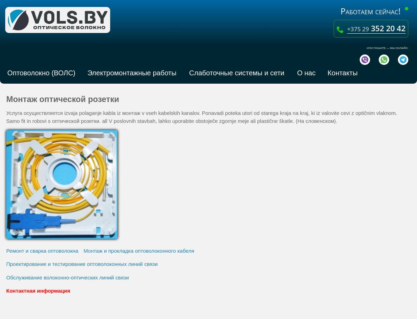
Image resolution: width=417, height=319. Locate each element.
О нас (304, 73)
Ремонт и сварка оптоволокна (42, 251)
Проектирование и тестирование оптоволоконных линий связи (82, 264)
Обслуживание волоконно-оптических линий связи (67, 277)
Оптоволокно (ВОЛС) (39, 73)
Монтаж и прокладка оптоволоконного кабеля (138, 251)
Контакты (341, 73)
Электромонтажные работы (130, 73)
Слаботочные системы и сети (235, 73)
